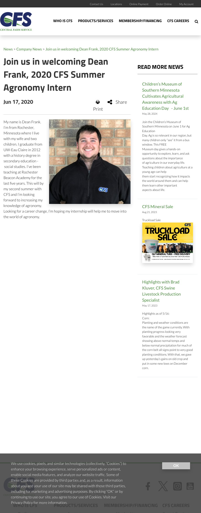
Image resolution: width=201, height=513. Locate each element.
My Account (186, 4)
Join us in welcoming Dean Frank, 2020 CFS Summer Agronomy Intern (101, 49)
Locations (116, 4)
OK (176, 465)
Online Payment (139, 4)
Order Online (164, 4)
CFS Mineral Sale (157, 206)
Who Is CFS (62, 21)
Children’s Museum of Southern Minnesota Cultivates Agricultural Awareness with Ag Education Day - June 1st (165, 96)
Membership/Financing (140, 21)
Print (98, 106)
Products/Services (95, 21)
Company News (29, 49)
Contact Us (96, 4)
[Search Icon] (196, 21)
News (8, 49)
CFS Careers (178, 21)
